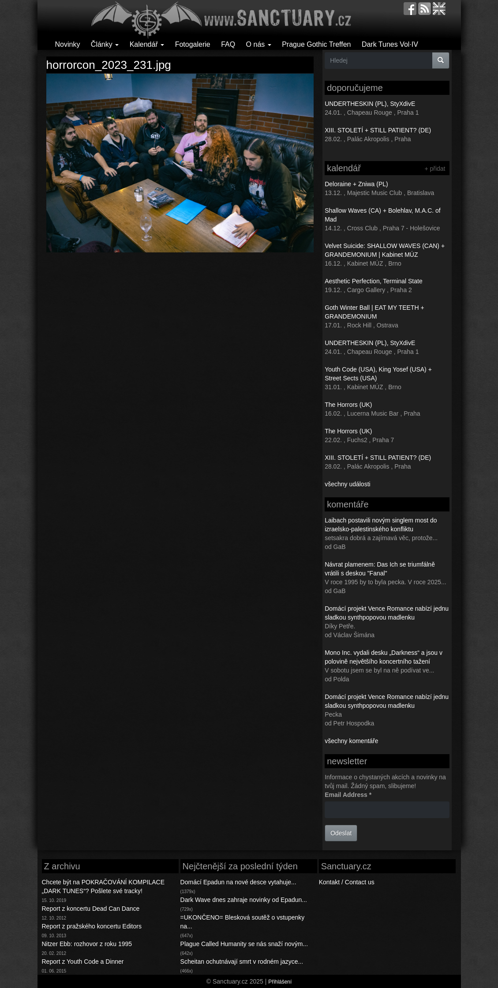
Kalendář (147, 44)
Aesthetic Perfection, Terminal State (374, 281)
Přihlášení (280, 982)
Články (105, 44)
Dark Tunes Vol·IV (390, 44)
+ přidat (434, 168)
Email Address (348, 794)
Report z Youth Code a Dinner (83, 961)
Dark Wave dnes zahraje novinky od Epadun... (243, 899)
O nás (258, 44)
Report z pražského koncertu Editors (92, 926)
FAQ (228, 44)
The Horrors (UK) (348, 404)
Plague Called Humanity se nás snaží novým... (244, 943)
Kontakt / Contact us (346, 882)
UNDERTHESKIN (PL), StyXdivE (370, 103)
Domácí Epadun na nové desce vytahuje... (238, 882)
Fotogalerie (192, 44)
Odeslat (341, 833)
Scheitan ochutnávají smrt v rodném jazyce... (241, 961)
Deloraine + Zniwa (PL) (356, 184)
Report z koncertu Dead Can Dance (91, 908)
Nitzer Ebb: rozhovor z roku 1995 (87, 943)
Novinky (67, 44)
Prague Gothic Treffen (316, 44)
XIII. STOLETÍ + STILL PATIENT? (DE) (378, 130)
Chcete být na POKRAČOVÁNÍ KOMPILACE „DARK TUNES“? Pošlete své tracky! (103, 886)
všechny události (348, 484)
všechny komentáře (351, 740)
